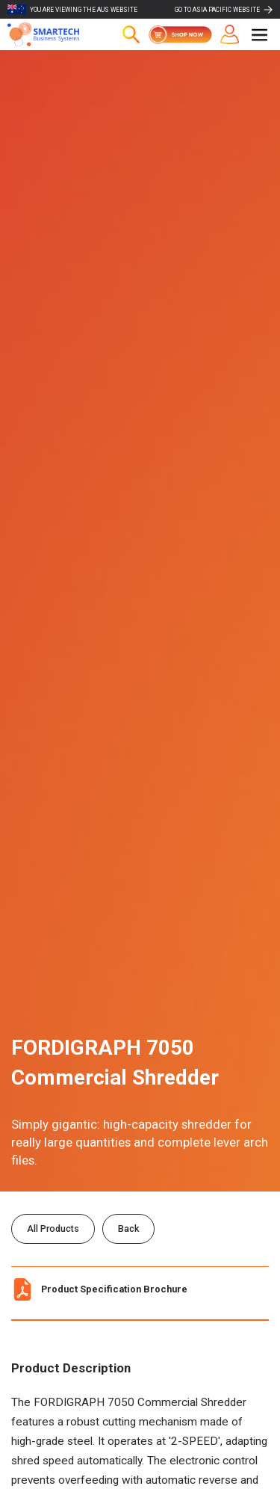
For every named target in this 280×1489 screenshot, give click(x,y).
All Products (53, 1228)
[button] (259, 35)
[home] (52, 34)
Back (128, 1228)
